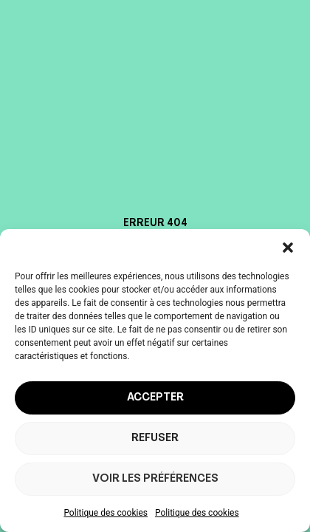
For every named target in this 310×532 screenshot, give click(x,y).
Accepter (155, 397)
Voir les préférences (155, 479)
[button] (287, 247)
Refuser (155, 438)
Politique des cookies (105, 513)
